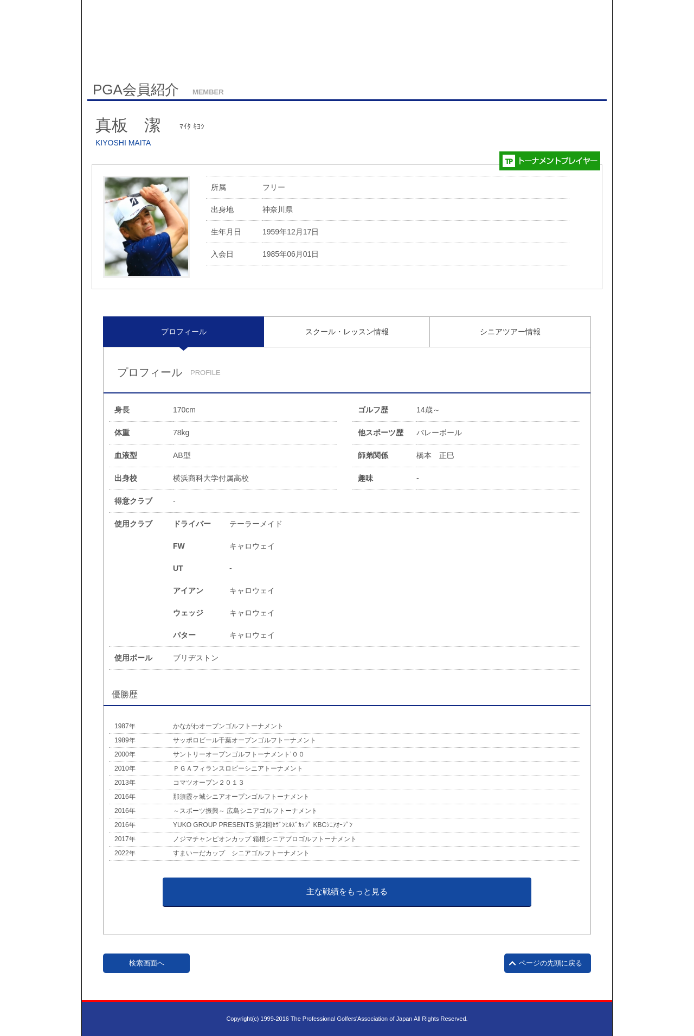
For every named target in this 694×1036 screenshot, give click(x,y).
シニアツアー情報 (510, 331)
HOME (96, 52)
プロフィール (184, 331)
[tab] (183, 331)
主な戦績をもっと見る (347, 891)
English (176, 52)
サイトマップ (135, 53)
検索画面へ (146, 963)
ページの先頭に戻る (550, 963)
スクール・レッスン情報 (347, 331)
